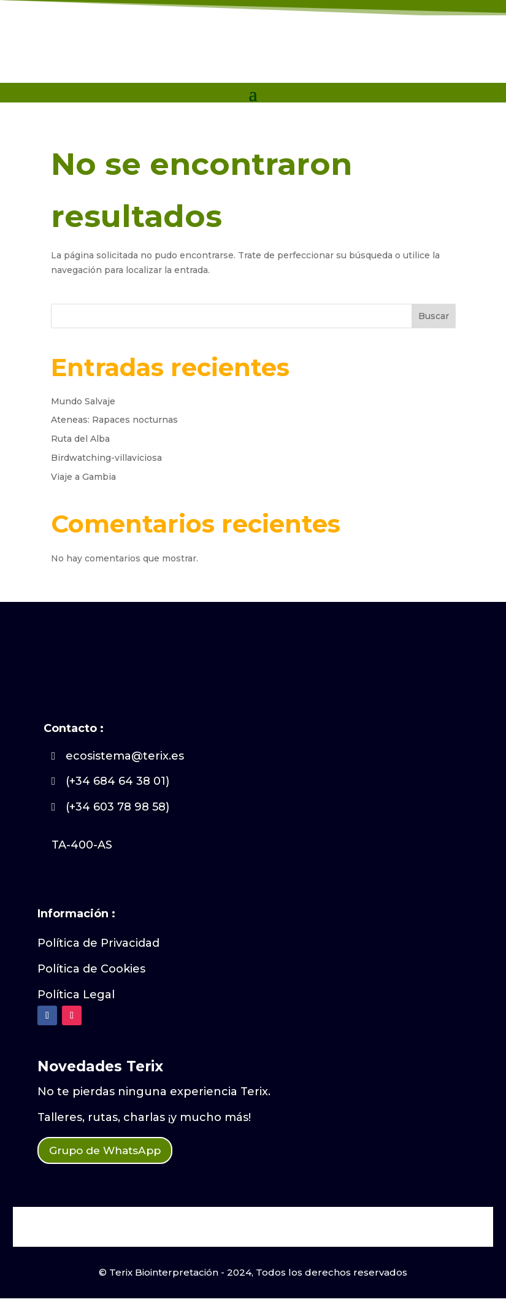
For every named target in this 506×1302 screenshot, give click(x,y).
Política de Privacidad (98, 943)
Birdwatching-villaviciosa (106, 457)
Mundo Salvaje (83, 401)
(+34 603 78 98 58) (117, 807)
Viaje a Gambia (83, 476)
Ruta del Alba (80, 438)
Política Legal (76, 994)
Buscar (433, 316)
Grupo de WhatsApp (116, 1152)
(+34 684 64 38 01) (117, 781)
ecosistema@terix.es (125, 756)
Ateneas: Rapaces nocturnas (114, 419)
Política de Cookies (91, 969)
